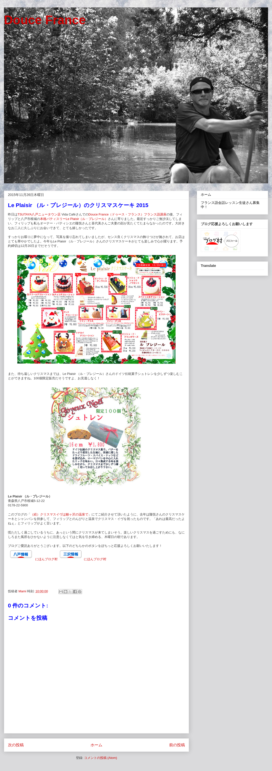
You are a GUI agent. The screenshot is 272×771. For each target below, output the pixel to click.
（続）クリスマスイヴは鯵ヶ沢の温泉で (59, 514)
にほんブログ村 (46, 559)
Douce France (45, 20)
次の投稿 (16, 745)
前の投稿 (177, 745)
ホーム (96, 745)
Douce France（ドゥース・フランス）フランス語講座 (128, 214)
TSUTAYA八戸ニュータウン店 (39, 214)
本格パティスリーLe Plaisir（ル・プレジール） (74, 219)
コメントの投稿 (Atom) (100, 758)
